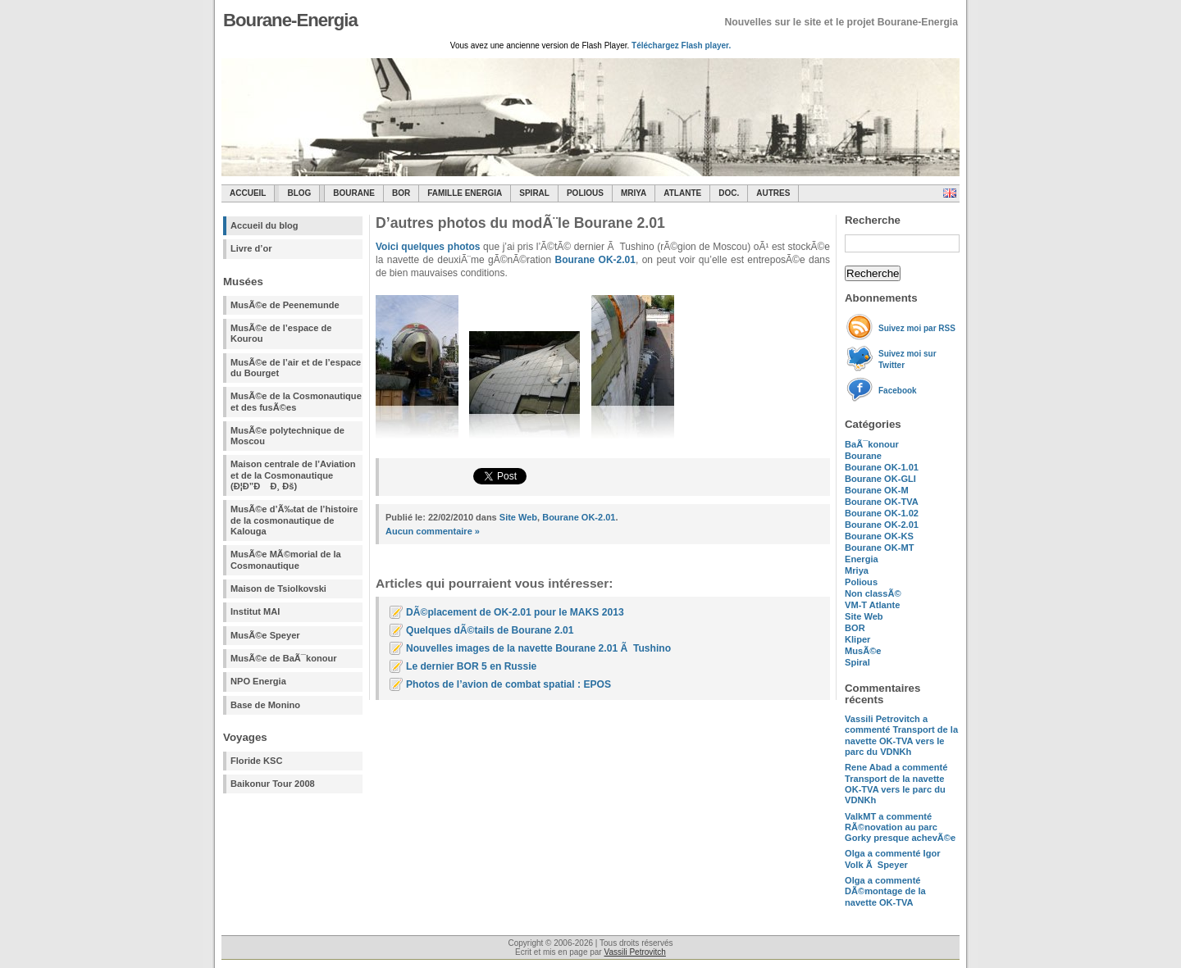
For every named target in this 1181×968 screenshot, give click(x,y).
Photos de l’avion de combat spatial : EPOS (508, 684)
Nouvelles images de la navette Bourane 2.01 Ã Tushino (538, 648)
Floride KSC (256, 761)
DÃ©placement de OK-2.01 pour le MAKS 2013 (515, 612)
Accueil (248, 193)
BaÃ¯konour (872, 444)
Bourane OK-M (877, 490)
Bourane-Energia (290, 20)
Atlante (682, 193)
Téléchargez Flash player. (681, 45)
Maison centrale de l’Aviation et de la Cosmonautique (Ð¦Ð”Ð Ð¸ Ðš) (292, 475)
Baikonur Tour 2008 (272, 783)
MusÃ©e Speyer (265, 635)
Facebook (897, 390)
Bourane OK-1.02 (882, 513)
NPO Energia (258, 681)
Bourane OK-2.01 (882, 524)
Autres (773, 193)
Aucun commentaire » (432, 531)
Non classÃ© (873, 593)
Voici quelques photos (428, 246)
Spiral (857, 662)
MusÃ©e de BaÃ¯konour (283, 658)
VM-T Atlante (872, 605)
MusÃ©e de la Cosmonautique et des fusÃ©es (296, 401)
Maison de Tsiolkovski (278, 588)
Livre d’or (251, 248)
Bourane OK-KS (879, 536)
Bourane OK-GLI (880, 479)
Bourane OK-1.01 (882, 467)
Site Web (864, 616)
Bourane (354, 193)
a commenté (901, 735)
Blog (299, 193)
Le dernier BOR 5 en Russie (471, 666)
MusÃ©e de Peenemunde (285, 305)
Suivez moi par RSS (916, 328)
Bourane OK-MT (879, 547)
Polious (585, 193)
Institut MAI (255, 611)
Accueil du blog (264, 225)
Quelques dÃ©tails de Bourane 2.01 (489, 630)
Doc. (728, 193)
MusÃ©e (863, 651)
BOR (401, 193)
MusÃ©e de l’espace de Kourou (280, 333)
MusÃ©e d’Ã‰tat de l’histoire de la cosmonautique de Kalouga (294, 520)
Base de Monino (265, 705)
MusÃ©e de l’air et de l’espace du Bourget (295, 367)
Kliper (857, 639)
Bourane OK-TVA (882, 502)
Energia (861, 559)
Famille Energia (464, 193)
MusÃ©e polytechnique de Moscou (287, 435)
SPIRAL (534, 193)
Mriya (633, 193)
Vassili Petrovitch (634, 952)
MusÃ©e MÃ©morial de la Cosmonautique (285, 559)
